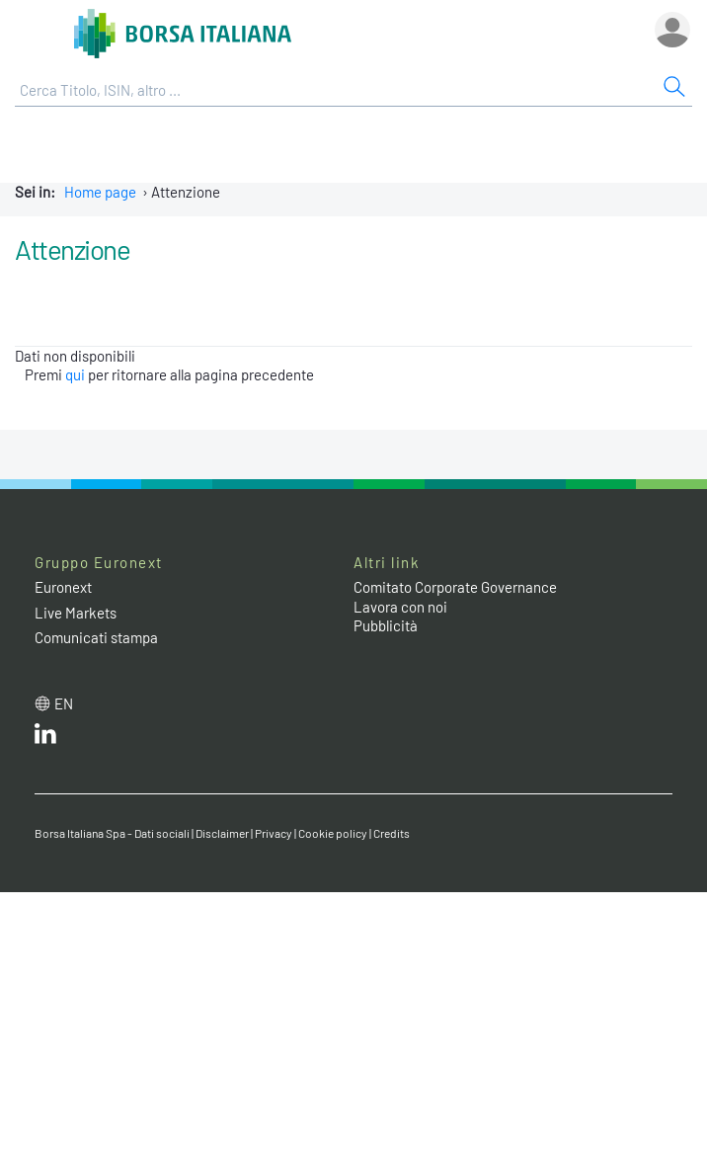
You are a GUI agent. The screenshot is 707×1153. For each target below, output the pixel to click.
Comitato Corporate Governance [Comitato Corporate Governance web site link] (455, 587)
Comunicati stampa (96, 637)
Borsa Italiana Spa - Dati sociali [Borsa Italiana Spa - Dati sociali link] (112, 833)
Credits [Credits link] (391, 833)
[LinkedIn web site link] (45, 738)
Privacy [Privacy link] (273, 833)
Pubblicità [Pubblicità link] (386, 625)
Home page (100, 192)
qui (75, 374)
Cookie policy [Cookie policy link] (332, 833)
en (63, 703)
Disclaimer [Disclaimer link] (222, 833)
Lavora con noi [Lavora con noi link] (400, 607)
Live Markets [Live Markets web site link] (76, 612)
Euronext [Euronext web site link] (63, 587)
